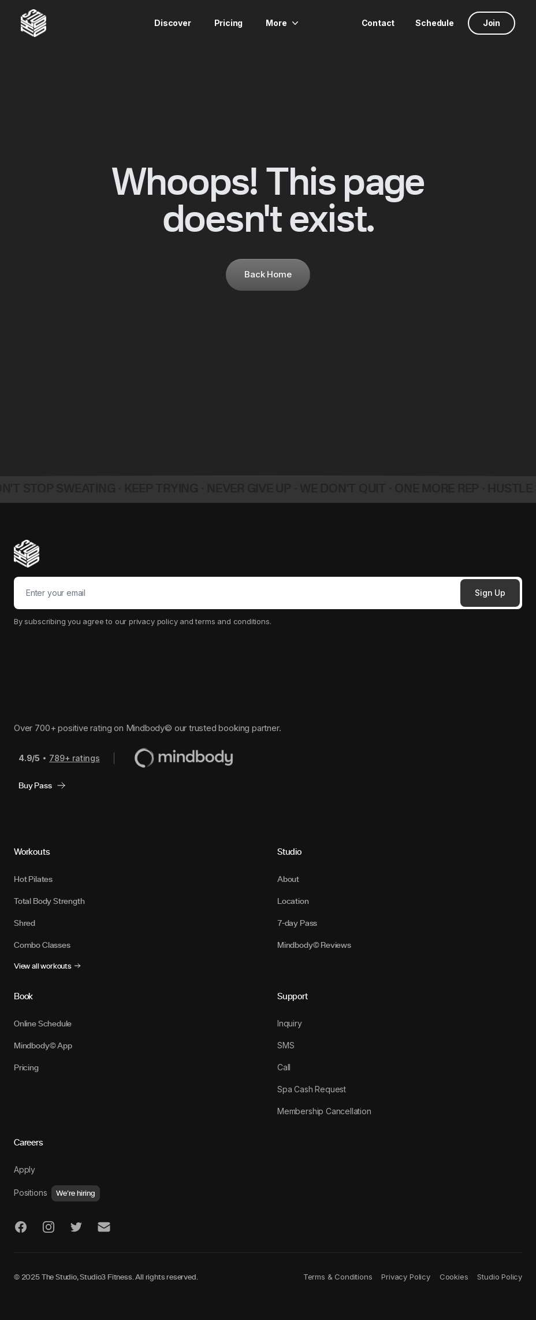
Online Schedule (43, 1023)
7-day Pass (297, 923)
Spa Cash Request (311, 1089)
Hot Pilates (33, 879)
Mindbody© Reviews (314, 945)
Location (293, 901)
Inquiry (289, 1023)
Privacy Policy (405, 1276)
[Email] (234, 593)
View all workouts (47, 966)
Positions (57, 1192)
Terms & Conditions (338, 1276)
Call (284, 1067)
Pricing (228, 23)
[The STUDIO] (33, 23)
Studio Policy (499, 1276)
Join (491, 23)
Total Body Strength (49, 901)
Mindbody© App (43, 1045)
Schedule (434, 23)
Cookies (454, 1276)
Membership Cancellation (324, 1111)
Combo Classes (42, 945)
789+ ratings (74, 758)
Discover (172, 23)
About (288, 879)
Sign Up (490, 593)
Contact (378, 23)
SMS (285, 1045)
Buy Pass (42, 785)
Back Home (267, 274)
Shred (24, 923)
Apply (24, 1169)
